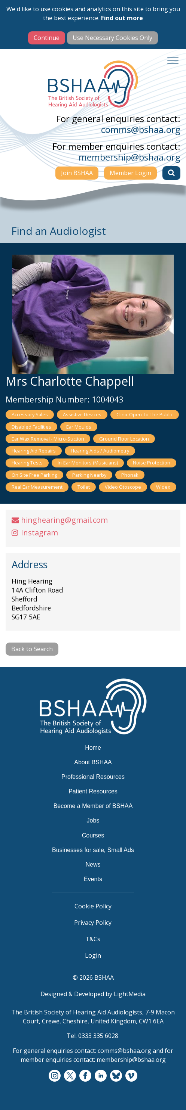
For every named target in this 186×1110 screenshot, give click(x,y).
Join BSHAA (77, 173)
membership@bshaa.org (129, 157)
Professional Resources (93, 777)
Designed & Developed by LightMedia (93, 994)
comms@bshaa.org (140, 129)
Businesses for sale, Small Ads (93, 850)
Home (93, 747)
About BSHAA (93, 762)
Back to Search (32, 649)
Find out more (122, 18)
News (92, 864)
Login (93, 955)
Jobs (93, 820)
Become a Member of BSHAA (93, 806)
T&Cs (92, 939)
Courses (93, 835)
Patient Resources (93, 791)
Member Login (130, 173)
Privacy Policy (93, 922)
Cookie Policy (93, 906)
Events (93, 879)
